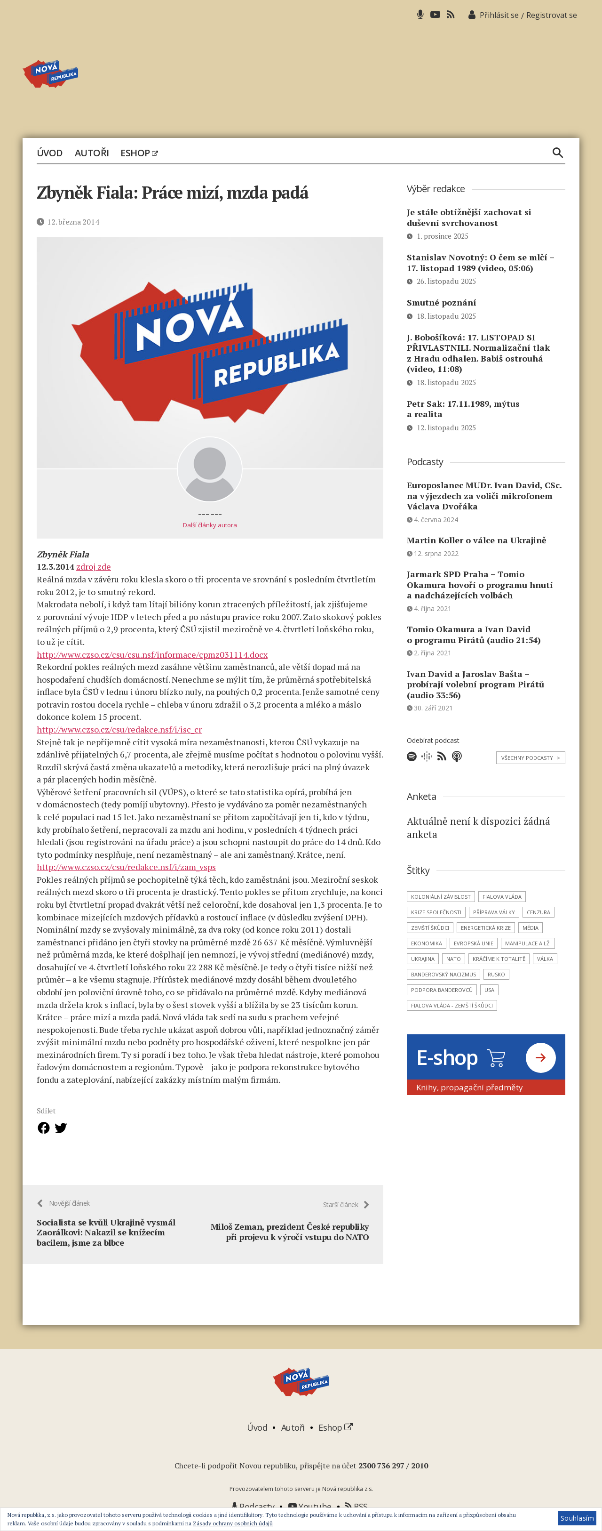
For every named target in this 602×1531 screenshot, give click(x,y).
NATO (453, 958)
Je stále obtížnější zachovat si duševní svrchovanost (469, 217)
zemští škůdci (430, 927)
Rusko (496, 974)
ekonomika (426, 943)
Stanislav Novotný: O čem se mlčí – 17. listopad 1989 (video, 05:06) (480, 262)
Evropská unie (473, 943)
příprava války (494, 912)
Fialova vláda (502, 896)
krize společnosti (436, 912)
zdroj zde (93, 566)
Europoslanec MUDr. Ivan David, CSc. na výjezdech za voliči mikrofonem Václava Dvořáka (484, 495)
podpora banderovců (442, 989)
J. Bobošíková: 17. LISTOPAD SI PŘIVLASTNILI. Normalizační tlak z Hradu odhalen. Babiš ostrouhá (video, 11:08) (478, 353)
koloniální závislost (441, 896)
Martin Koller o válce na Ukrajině (477, 540)
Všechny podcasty (530, 757)
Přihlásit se (499, 15)
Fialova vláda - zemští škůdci (452, 1005)
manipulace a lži (528, 943)
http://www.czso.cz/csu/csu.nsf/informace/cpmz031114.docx (152, 654)
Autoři (92, 153)
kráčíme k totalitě (499, 958)
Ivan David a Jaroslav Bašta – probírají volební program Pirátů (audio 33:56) (475, 684)
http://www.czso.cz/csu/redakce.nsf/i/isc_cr (119, 729)
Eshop (139, 153)
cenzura (538, 912)
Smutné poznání (441, 302)
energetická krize (486, 927)
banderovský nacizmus (443, 974)
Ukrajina (423, 958)
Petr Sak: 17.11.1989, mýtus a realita (463, 409)
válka (545, 958)
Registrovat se (551, 15)
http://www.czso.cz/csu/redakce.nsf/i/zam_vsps (126, 866)
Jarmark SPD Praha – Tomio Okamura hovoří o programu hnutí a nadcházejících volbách (480, 584)
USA (489, 989)
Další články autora (210, 525)
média (531, 927)
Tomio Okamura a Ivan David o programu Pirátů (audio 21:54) (474, 634)
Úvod (50, 153)
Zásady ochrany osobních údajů (233, 1523)
